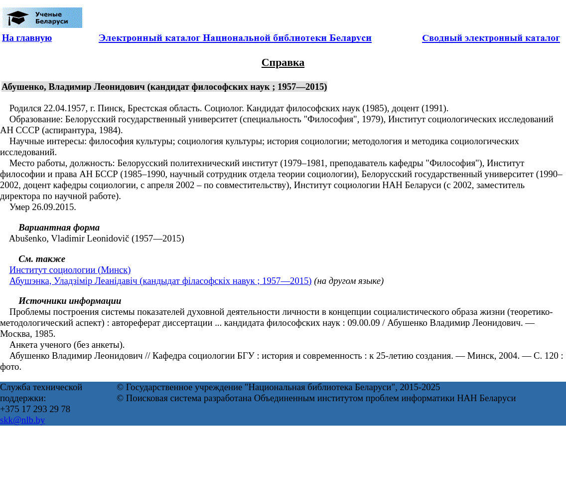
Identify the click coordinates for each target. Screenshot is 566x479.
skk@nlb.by (22, 420)
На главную (27, 37)
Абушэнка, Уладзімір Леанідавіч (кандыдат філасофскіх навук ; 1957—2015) (160, 280)
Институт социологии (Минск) (70, 269)
